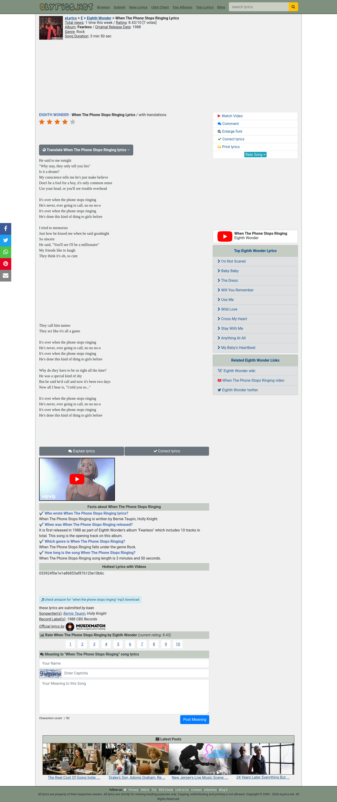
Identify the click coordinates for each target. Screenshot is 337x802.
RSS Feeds (166, 789)
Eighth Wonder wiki (236, 371)
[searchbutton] (293, 6)
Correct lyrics (167, 451)
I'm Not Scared (231, 261)
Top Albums (182, 7)
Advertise (210, 789)
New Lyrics (138, 7)
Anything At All (231, 338)
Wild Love (227, 309)
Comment (228, 123)
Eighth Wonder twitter (238, 390)
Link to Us (182, 789)
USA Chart (160, 7)
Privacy (134, 789)
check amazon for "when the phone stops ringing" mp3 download (90, 599)
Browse (103, 7)
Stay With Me (230, 328)
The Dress (228, 280)
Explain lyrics (81, 451)
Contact (196, 789)
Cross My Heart (232, 319)
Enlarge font (230, 131)
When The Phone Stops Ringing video (251, 380)
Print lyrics (229, 147)
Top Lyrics (204, 7)
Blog (221, 7)
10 (178, 644)
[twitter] (125, 789)
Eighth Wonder (99, 18)
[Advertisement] (168, 75)
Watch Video (230, 116)
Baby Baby (228, 271)
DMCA (145, 789)
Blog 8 (223, 789)
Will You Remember (236, 290)
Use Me (226, 299)
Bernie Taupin (74, 613)
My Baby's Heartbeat (236, 347)
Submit (119, 7)
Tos (154, 789)
